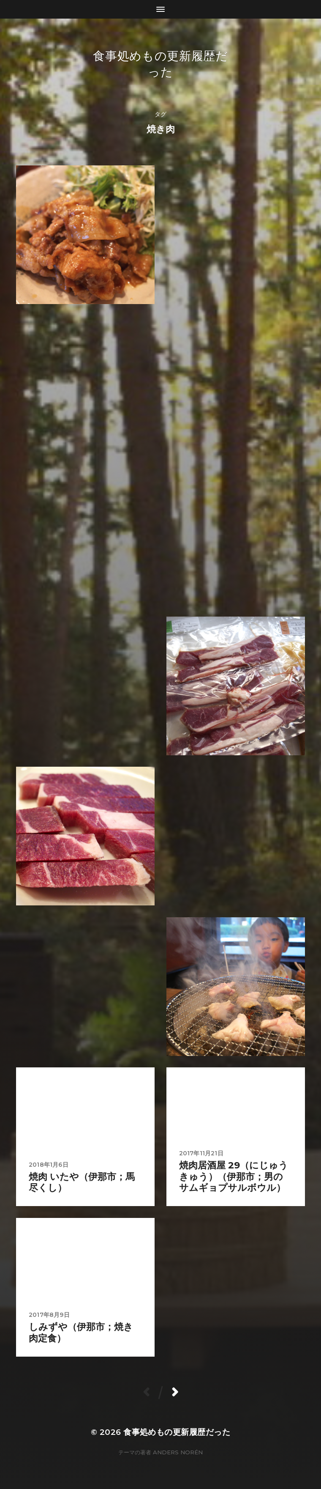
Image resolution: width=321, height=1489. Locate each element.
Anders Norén (178, 1452)
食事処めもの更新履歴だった (176, 1432)
